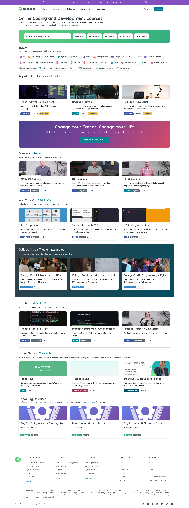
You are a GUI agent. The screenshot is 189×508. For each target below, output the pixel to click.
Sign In (147, 9)
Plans (44, 9)
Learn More (57, 249)
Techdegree (69, 9)
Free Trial (158, 9)
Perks (151, 470)
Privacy (34, 504)
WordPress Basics (115, 2)
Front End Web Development (37, 463)
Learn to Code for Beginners (67, 463)
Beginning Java (62, 473)
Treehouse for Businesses (158, 484)
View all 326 (39, 153)
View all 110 (39, 303)
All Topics (124, 36)
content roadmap (87, 402)
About (121, 463)
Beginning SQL (61, 470)
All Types (93, 36)
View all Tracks (51, 76)
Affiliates (152, 466)
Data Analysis (31, 473)
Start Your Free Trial (94, 139)
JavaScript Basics (91, 463)
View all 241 (44, 199)
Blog (121, 466)
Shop (151, 473)
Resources (100, 9)
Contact (122, 477)
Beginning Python (62, 466)
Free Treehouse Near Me (158, 477)
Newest (78, 36)
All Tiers (108, 36)
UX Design (30, 477)
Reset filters (141, 36)
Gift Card (122, 480)
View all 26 (45, 353)
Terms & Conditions (22, 504)
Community (85, 9)
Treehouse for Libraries (157, 480)
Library (56, 9)
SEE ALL (29, 481)
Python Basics (90, 470)
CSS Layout (89, 473)
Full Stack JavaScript (33, 466)
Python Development (34, 470)
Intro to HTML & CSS (92, 466)
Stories (122, 473)
